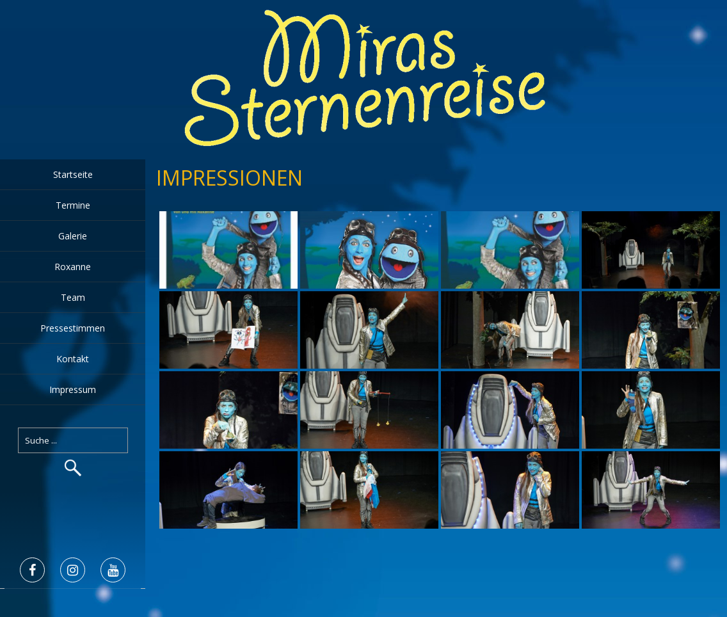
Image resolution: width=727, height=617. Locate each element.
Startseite (73, 174)
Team (73, 297)
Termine (73, 205)
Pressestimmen (72, 328)
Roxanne (72, 266)
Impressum (72, 389)
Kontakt (72, 359)
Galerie (72, 236)
